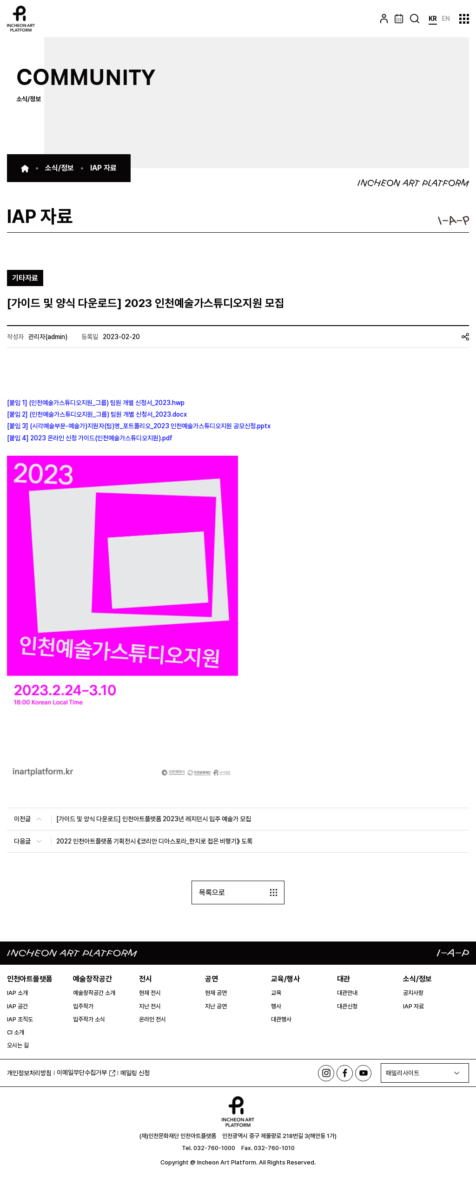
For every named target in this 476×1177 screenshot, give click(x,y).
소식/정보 (417, 978)
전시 (145, 978)
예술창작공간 (92, 978)
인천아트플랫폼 (30, 978)
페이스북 (345, 1073)
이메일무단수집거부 (86, 1072)
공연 (211, 978)
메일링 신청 (135, 1073)
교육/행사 (285, 978)
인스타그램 (326, 1073)
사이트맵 (464, 19)
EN (446, 18)
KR (433, 18)
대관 (343, 978)
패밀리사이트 (402, 1073)
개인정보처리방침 (29, 1073)
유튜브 (363, 1073)
